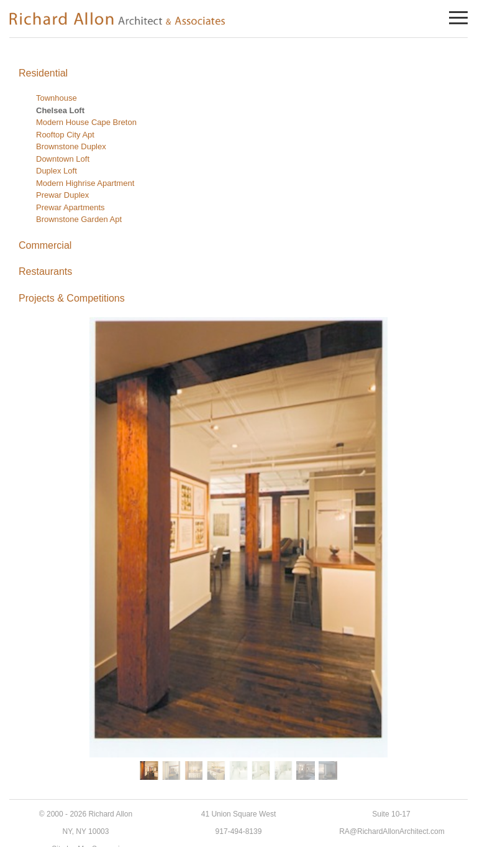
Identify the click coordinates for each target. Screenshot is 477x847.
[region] (238, 550)
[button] (149, 770)
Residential (43, 73)
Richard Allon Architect (118, 18)
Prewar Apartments (70, 207)
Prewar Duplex (62, 195)
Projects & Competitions (72, 298)
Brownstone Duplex (71, 146)
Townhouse (56, 98)
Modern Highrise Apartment (85, 183)
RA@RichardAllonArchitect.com (392, 831)
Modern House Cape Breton (86, 122)
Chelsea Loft (60, 110)
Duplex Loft (56, 170)
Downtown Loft (62, 159)
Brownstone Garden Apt (79, 219)
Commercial (45, 245)
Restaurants (45, 271)
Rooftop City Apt (65, 134)
